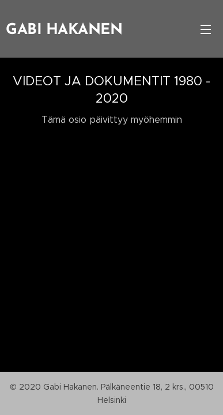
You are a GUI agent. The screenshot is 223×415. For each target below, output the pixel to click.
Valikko (206, 29)
